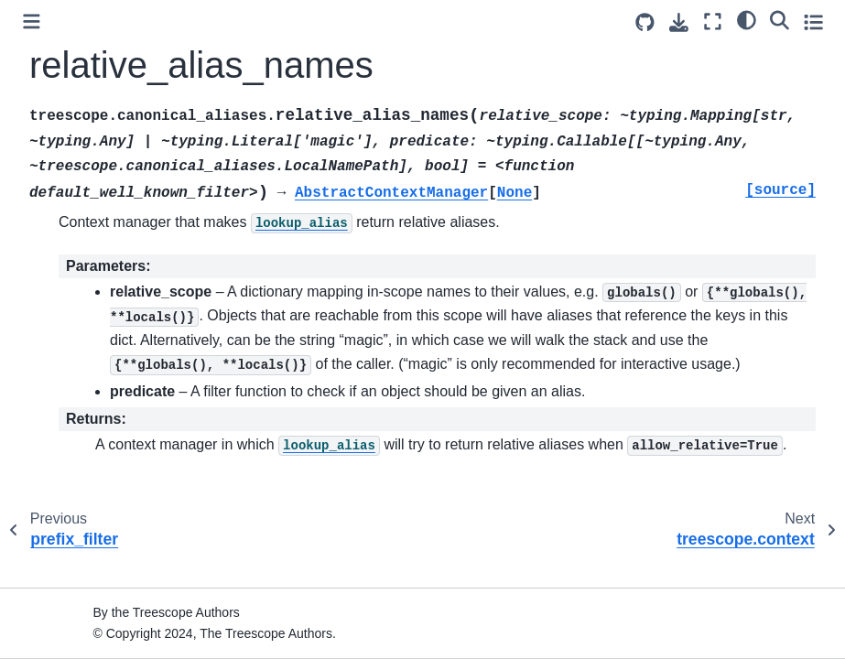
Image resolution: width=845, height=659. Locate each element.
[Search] (779, 19)
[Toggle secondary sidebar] (813, 21)
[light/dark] (747, 19)
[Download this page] (679, 22)
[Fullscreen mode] (713, 21)
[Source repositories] (645, 22)
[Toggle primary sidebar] (32, 21)
